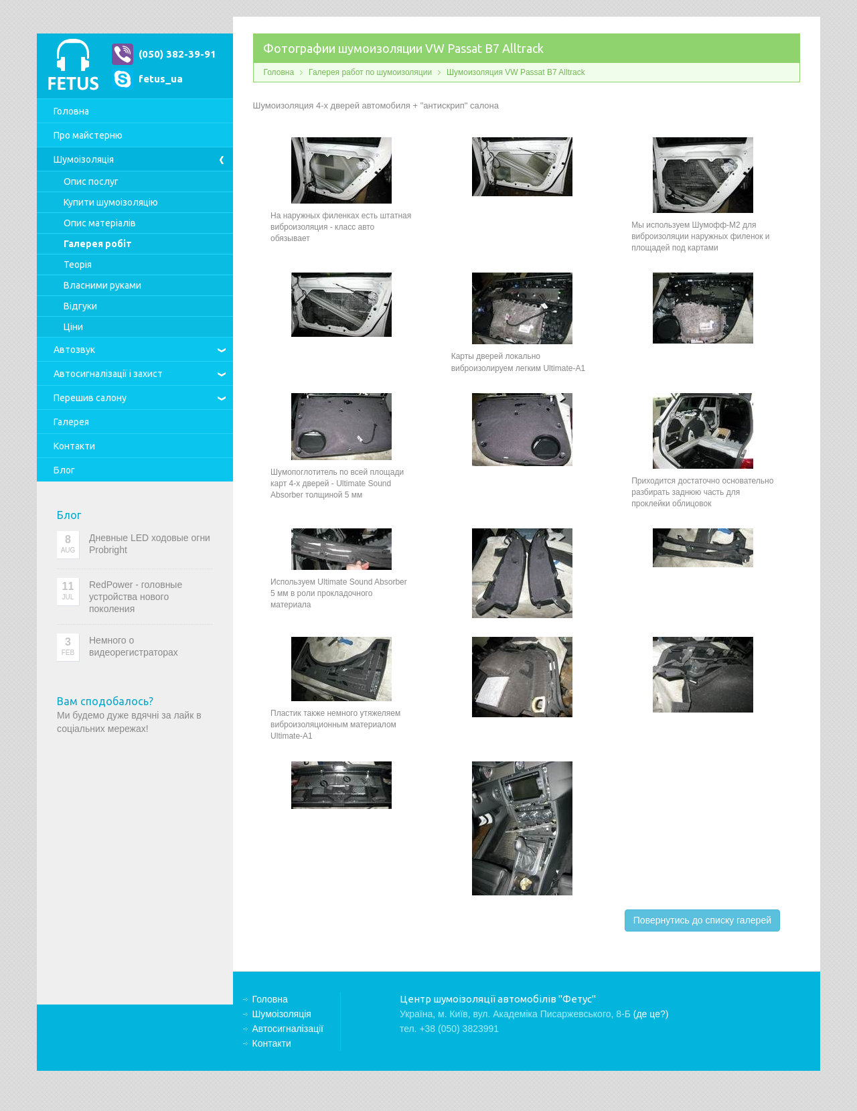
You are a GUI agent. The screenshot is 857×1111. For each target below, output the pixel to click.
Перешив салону (90, 397)
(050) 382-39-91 (177, 54)
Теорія (78, 264)
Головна (71, 111)
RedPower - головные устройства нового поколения (135, 596)
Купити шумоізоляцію (111, 202)
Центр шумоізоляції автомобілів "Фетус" (73, 65)
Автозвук (74, 349)
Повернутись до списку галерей (702, 920)
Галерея (71, 422)
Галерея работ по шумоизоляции (370, 72)
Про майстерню (88, 135)
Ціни (73, 326)
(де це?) (651, 1014)
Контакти (74, 446)
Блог (64, 470)
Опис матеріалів (100, 223)
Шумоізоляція (84, 159)
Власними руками (102, 285)
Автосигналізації (108, 373)
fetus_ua (161, 78)
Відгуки (80, 306)
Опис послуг (91, 181)
